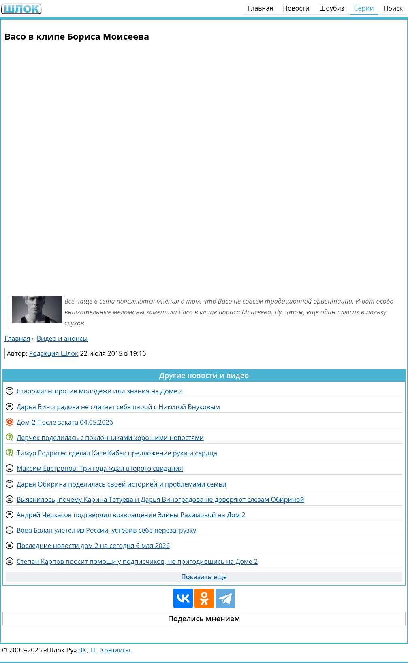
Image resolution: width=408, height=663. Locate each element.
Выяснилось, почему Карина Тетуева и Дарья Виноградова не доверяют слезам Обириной (160, 499)
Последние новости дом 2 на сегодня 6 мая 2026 (93, 545)
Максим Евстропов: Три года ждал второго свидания (100, 468)
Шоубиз (331, 8)
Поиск (393, 8)
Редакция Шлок (54, 353)
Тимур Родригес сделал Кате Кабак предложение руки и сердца (117, 452)
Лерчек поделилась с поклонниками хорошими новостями (110, 437)
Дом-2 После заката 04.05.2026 (65, 422)
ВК (82, 650)
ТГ (93, 650)
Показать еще (204, 576)
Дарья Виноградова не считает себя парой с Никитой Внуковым (118, 406)
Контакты (115, 650)
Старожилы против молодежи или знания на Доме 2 (100, 391)
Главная (260, 8)
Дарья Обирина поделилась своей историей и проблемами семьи (121, 484)
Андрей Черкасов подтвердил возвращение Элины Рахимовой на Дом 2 (131, 514)
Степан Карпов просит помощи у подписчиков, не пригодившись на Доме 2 (137, 561)
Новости (296, 8)
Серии (364, 8)
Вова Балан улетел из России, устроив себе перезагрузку (106, 530)
